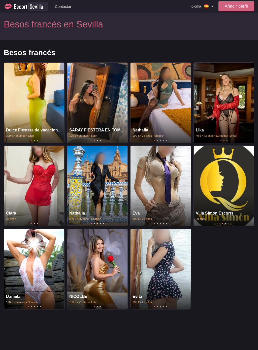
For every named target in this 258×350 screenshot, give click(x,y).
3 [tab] (37, 140)
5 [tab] (166, 140)
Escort (20, 6)
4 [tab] (163, 140)
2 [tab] (34, 140)
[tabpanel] (34, 103)
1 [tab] (31, 140)
